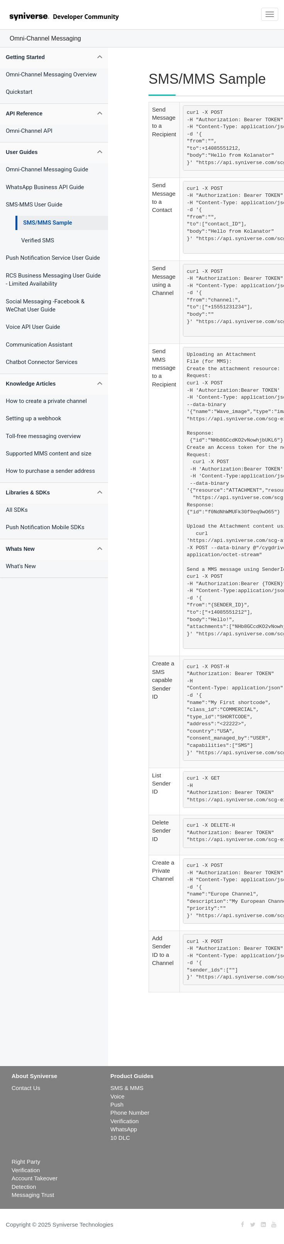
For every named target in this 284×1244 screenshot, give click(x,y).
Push (116, 1104)
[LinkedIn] (263, 1224)
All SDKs (17, 509)
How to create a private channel (46, 401)
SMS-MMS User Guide (34, 204)
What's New (21, 566)
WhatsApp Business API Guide (45, 187)
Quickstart (19, 91)
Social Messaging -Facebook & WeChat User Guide (45, 305)
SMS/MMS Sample (47, 222)
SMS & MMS (127, 1088)
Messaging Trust (33, 1195)
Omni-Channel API (29, 130)
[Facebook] (242, 1224)
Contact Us (26, 1088)
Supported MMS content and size (48, 453)
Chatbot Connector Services (42, 362)
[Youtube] (273, 1224)
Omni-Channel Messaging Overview (51, 74)
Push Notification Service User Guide (53, 257)
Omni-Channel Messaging (45, 38)
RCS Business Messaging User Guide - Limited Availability (53, 279)
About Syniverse (34, 1076)
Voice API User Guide (33, 326)
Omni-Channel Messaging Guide (47, 169)
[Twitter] (252, 1224)
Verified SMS (37, 240)
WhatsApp (123, 1129)
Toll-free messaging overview (43, 436)
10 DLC (120, 1137)
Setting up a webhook (33, 418)
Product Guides (132, 1076)
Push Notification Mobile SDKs (45, 527)
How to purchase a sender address (50, 470)
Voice (117, 1096)
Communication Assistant (39, 344)
